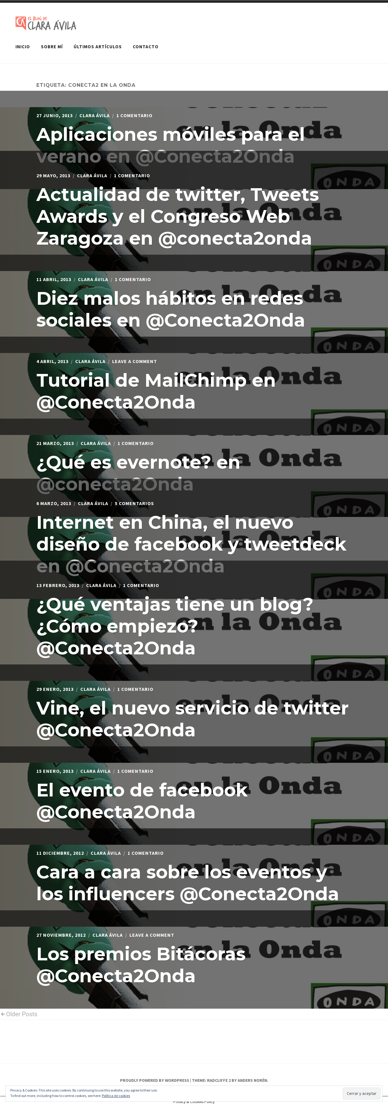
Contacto (146, 46)
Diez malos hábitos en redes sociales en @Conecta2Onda (170, 309)
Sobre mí (52, 46)
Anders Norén (252, 1080)
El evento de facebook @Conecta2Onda (142, 801)
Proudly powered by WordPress (154, 1080)
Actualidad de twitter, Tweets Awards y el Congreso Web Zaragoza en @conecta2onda (177, 216)
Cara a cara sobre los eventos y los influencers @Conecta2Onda (187, 883)
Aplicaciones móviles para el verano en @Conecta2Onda (170, 145)
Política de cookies (116, 1095)
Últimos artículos (98, 46)
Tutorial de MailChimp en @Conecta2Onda (156, 391)
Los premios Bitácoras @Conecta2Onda (141, 965)
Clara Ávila (94, 115)
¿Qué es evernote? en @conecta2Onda (138, 473)
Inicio (22, 46)
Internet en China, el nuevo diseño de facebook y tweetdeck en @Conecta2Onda (191, 544)
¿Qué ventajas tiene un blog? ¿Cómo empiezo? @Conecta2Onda (174, 626)
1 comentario (134, 115)
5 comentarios (134, 503)
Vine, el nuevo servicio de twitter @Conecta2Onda (192, 719)
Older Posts (18, 1014)
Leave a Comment (134, 361)
